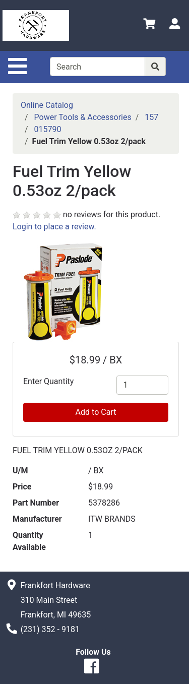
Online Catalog (47, 105)
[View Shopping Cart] (149, 25)
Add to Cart (96, 412)
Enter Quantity (48, 381)
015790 (47, 129)
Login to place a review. (54, 226)
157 (151, 117)
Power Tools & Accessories (83, 117)
